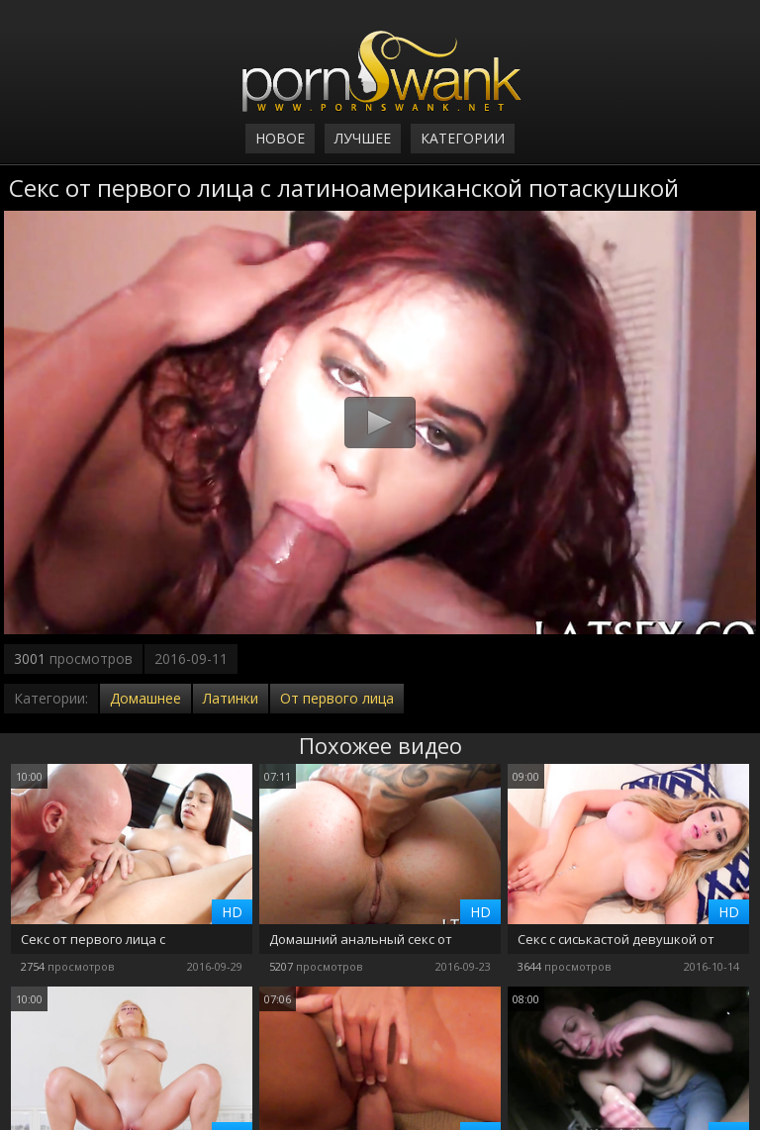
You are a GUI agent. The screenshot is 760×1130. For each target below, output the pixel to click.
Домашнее (145, 698)
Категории (463, 138)
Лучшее (362, 138)
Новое (280, 138)
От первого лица (337, 698)
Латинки (230, 698)
